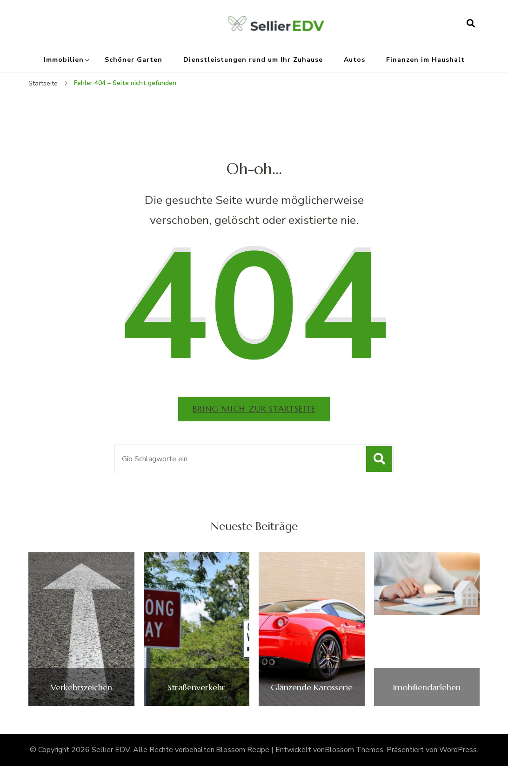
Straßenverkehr (196, 687)
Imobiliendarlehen (427, 687)
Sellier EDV (111, 750)
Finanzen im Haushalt (425, 59)
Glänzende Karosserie (312, 687)
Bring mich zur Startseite (254, 408)
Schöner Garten (133, 59)
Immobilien (64, 59)
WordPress (458, 750)
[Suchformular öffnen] (471, 23)
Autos (354, 59)
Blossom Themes (354, 750)
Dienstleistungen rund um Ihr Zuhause (253, 59)
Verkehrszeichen (81, 687)
